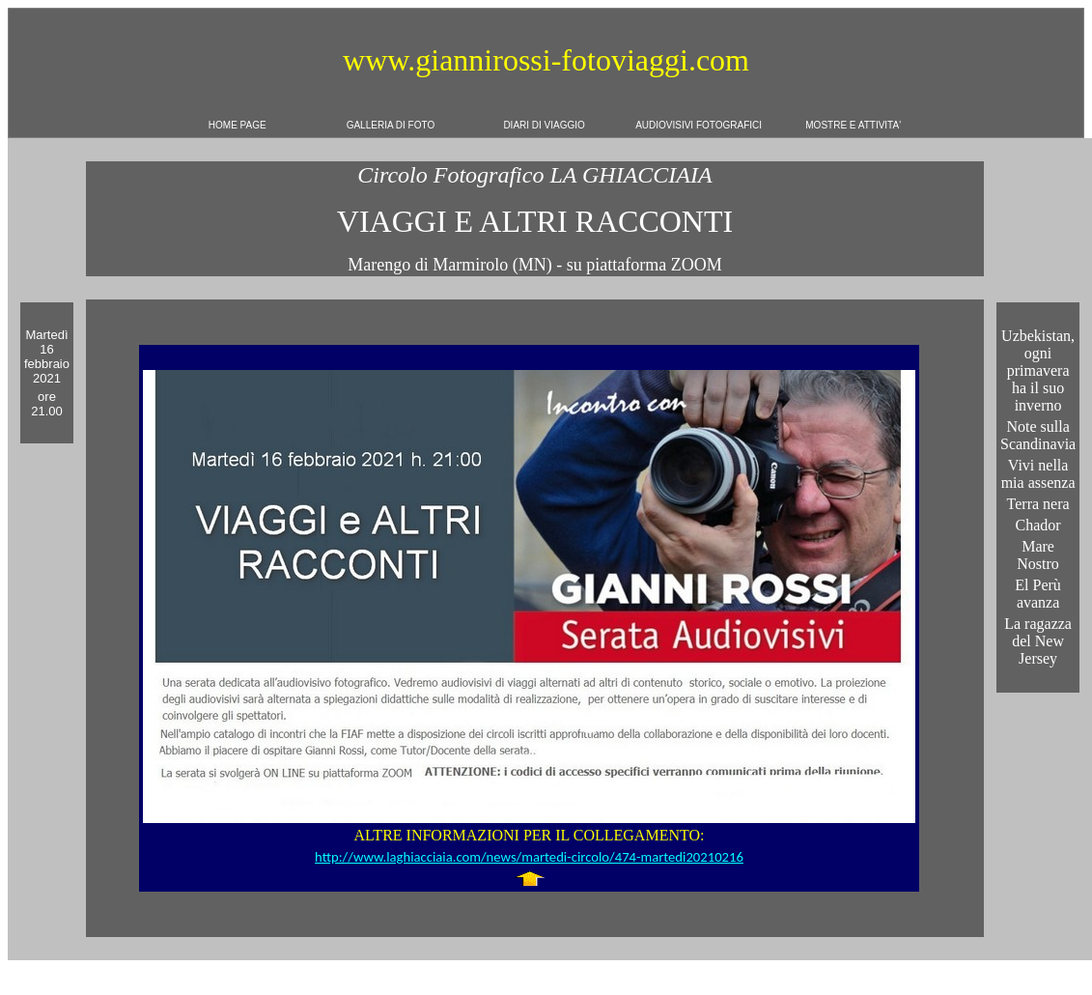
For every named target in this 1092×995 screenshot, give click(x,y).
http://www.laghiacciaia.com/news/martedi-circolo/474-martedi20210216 (529, 857)
